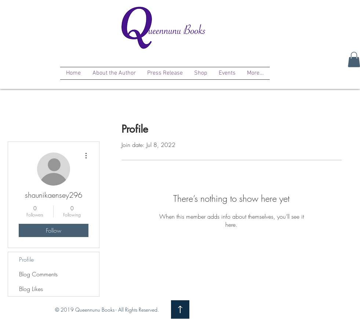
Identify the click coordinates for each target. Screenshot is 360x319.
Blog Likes (31, 289)
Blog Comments (38, 274)
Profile (26, 259)
